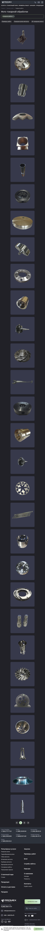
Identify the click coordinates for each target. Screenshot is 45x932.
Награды (26, 876)
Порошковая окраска (7, 869)
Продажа (4, 892)
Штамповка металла (6, 859)
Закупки (27, 849)
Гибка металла (5, 856)
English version (28, 886)
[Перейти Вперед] (28, 822)
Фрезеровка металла (7, 864)
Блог (26, 859)
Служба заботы (30, 864)
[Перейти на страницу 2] (24, 822)
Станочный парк (12, 5)
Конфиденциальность (7, 925)
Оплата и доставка (8, 887)
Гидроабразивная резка (7, 854)
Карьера (32, 5)
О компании (28, 873)
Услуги (3, 5)
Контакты (27, 884)
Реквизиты (27, 879)
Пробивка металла (6, 862)
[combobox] (22, 16)
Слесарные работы (6, 867)
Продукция (40, 5)
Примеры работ (24, 5)
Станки (3, 877)
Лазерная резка (5, 851)
